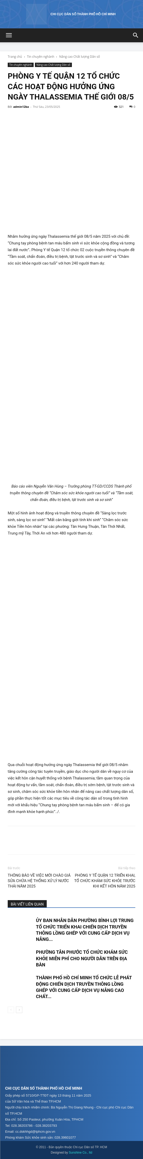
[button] (9, 35)
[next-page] (19, 1010)
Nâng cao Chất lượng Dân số (79, 56)
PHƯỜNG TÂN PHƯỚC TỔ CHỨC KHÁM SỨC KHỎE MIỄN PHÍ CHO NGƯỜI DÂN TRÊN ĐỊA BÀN (82, 958)
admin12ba (21, 107)
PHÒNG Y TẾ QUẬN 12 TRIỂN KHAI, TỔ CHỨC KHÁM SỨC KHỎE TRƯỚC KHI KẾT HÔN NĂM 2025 (104, 881)
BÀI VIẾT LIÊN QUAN (27, 904)
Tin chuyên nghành (40, 56)
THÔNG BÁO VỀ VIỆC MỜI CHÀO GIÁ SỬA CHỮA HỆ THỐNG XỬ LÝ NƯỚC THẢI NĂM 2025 (39, 881)
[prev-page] (11, 1010)
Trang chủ (15, 56)
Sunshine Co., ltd (80, 1152)
